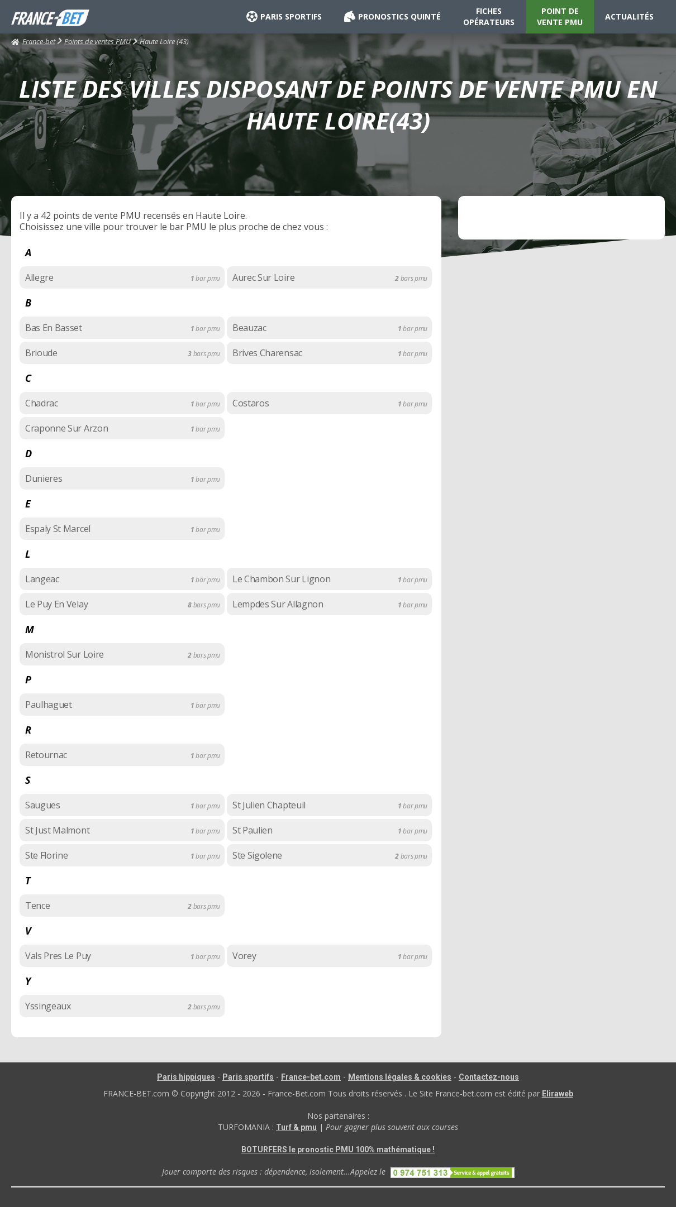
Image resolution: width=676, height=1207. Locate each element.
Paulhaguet (48, 704)
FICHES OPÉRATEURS (489, 16)
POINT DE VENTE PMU (560, 16)
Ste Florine (46, 855)
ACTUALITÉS (629, 16)
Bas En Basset (53, 328)
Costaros (250, 403)
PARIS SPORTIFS (284, 16)
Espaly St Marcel (58, 529)
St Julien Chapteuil (269, 805)
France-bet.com (311, 1076)
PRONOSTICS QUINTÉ (392, 16)
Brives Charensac (267, 353)
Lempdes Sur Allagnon (277, 604)
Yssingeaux (48, 1006)
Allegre (39, 277)
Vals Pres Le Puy (58, 956)
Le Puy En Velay (56, 604)
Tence (37, 905)
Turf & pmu (296, 1127)
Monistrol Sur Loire (64, 654)
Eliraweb (557, 1093)
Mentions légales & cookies (399, 1076)
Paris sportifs (248, 1076)
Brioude (41, 353)
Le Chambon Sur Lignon (281, 579)
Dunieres (43, 478)
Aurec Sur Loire (263, 277)
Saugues (42, 805)
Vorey (244, 956)
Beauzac (249, 328)
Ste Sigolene (257, 855)
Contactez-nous (489, 1076)
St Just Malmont (57, 830)
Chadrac (41, 403)
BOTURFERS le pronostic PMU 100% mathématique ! (338, 1149)
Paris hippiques (186, 1076)
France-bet (33, 41)
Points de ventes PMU (97, 41)
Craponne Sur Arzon (66, 428)
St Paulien (252, 830)
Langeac (42, 579)
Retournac (46, 755)
